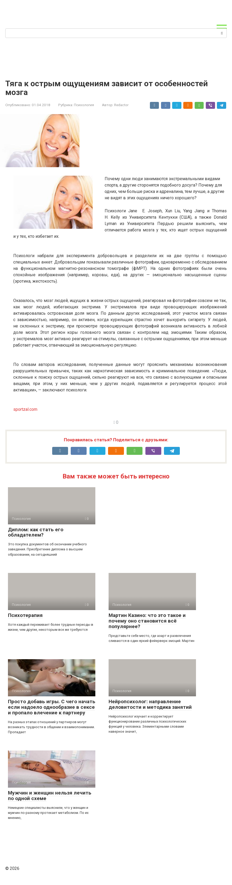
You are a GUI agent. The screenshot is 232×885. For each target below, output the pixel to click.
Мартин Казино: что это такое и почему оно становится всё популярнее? (147, 620)
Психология (84, 105)
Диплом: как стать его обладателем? (35, 532)
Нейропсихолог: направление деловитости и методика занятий (150, 704)
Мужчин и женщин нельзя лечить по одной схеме (49, 795)
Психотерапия (25, 615)
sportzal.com (25, 409)
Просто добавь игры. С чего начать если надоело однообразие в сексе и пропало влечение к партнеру (51, 707)
